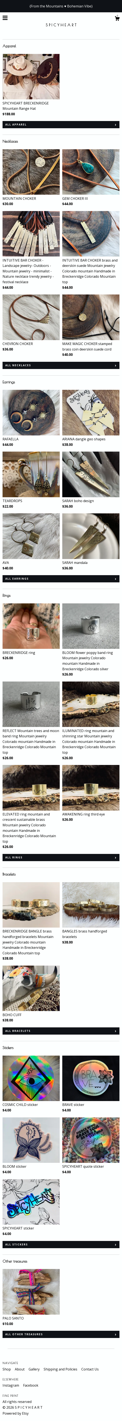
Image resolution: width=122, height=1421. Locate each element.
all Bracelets (17, 1031)
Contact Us (90, 1369)
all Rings (13, 857)
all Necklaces (18, 365)
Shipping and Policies (61, 1369)
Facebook (30, 1385)
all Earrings (17, 578)
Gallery (34, 1369)
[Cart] (117, 19)
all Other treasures (24, 1334)
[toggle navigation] (5, 18)
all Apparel (16, 124)
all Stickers (16, 1244)
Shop (7, 1369)
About (20, 1369)
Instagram (11, 1385)
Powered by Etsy (16, 1413)
